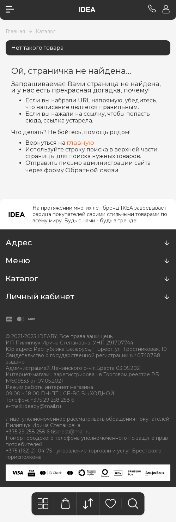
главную (80, 142)
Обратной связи (92, 170)
